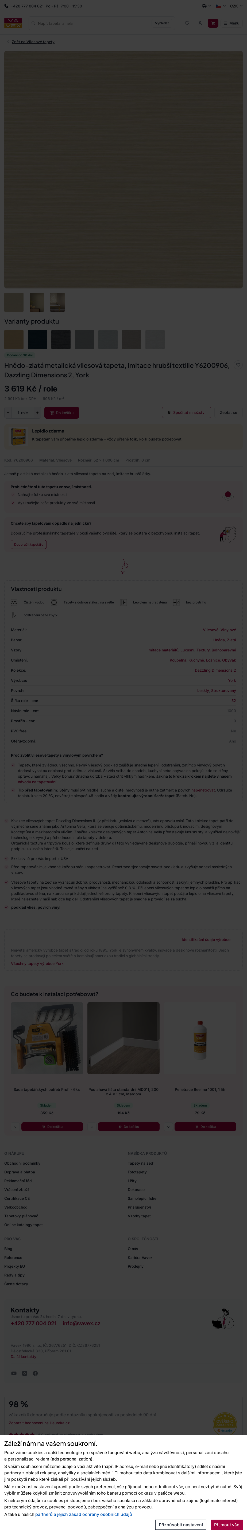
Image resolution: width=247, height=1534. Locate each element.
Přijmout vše (226, 1524)
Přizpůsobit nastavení (181, 1524)
